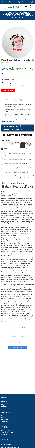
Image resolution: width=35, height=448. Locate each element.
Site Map (4, 434)
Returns (3, 417)
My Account (4, 419)
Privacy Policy (5, 430)
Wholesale (4, 421)
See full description (7, 122)
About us (4, 2)
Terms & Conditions (7, 432)
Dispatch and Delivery (12, 130)
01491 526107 (25, 2)
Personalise (8, 90)
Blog (2, 404)
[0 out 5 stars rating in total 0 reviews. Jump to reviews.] (9, 62)
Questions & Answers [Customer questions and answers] (17, 327)
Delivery (3, 416)
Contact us (12, 2)
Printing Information (11, 126)
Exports (3, 406)
